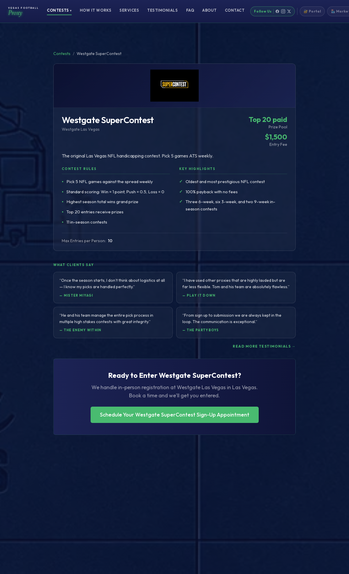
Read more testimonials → (264, 346)
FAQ (190, 10)
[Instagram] (283, 11)
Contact (235, 10)
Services (129, 10)
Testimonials (162, 10)
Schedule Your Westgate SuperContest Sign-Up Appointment (174, 414)
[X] (289, 11)
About (209, 10)
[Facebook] (277, 11)
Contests (59, 10)
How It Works (95, 10)
